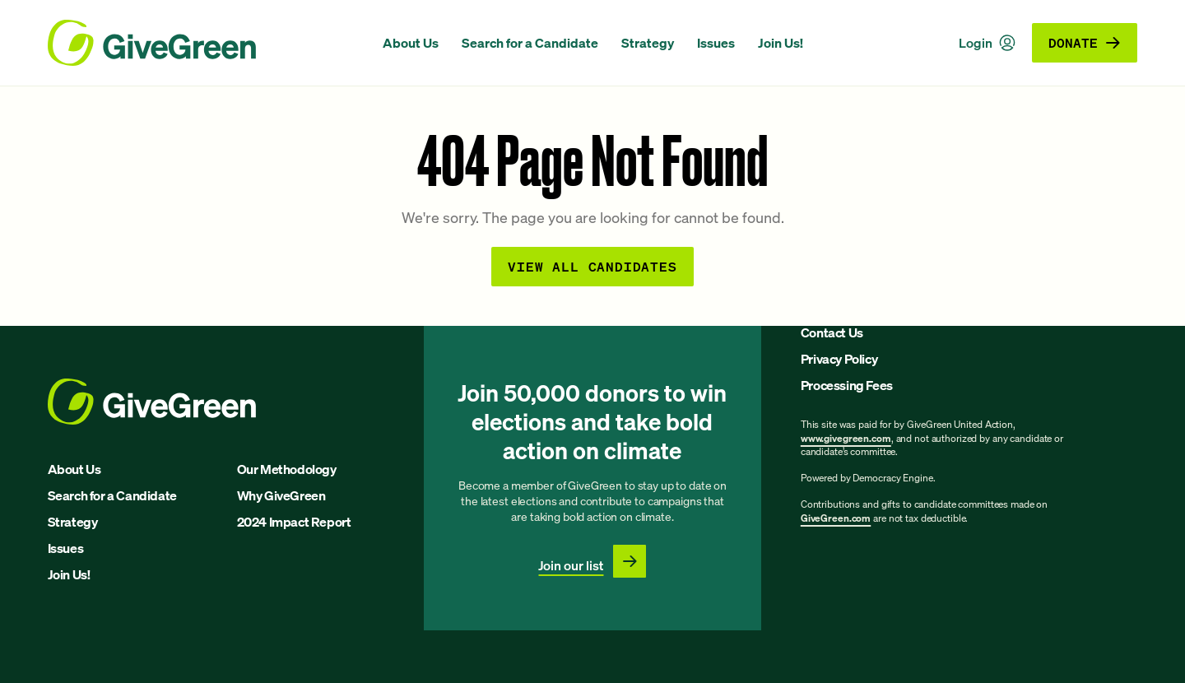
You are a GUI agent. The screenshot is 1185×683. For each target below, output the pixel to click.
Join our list (570, 565)
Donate (1084, 42)
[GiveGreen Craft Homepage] (207, 43)
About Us (411, 43)
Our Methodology (287, 469)
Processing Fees (847, 385)
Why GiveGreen (281, 495)
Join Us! (780, 43)
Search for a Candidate (530, 43)
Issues (716, 43)
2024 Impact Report (294, 522)
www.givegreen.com (846, 438)
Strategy (647, 43)
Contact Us (832, 332)
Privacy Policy (839, 359)
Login (987, 43)
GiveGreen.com (836, 518)
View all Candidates (592, 266)
